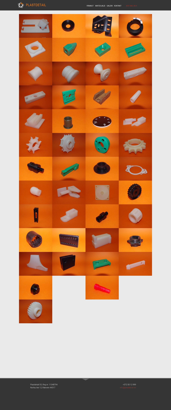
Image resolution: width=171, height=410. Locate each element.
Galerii (110, 6)
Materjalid (100, 6)
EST (127, 6)
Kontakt (117, 6)
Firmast (90, 6)
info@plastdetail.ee (128, 387)
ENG (131, 6)
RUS (135, 6)
